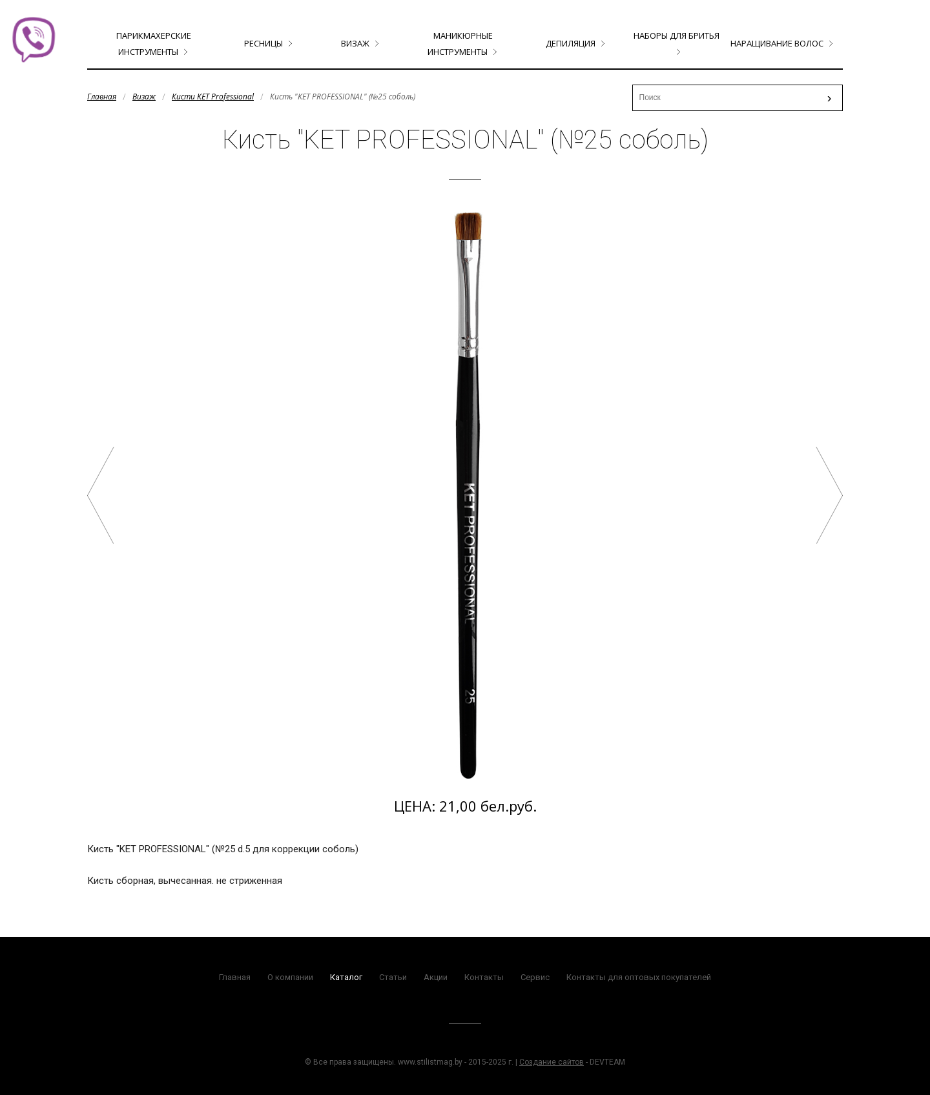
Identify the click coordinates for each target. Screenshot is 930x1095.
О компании (290, 977)
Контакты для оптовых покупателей (638, 977)
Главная (101, 96)
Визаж (355, 43)
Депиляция (570, 43)
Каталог (346, 977)
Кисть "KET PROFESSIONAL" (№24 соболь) (100, 495)
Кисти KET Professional (213, 96)
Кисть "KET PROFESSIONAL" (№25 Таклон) (829, 495)
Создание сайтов (551, 1062)
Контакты (484, 977)
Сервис (535, 977)
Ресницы (263, 43)
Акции (436, 977)
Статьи (393, 977)
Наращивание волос (776, 43)
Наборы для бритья (676, 35)
